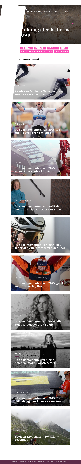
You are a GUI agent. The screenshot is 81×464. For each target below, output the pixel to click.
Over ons (65, 11)
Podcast (56, 11)
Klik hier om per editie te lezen (25, 59)
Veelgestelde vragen (24, 461)
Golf (63, 48)
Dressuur (39, 48)
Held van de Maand (44, 11)
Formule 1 (52, 48)
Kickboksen (34, 51)
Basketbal (25, 48)
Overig (47, 51)
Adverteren (15, 461)
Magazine (30, 11)
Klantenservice (18, 462)
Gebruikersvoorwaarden (60, 461)
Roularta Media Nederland (41, 462)
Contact (33, 461)
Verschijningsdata (28, 462)
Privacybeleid (50, 461)
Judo (23, 51)
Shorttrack (60, 51)
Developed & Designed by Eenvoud (57, 462)
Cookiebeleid (41, 461)
